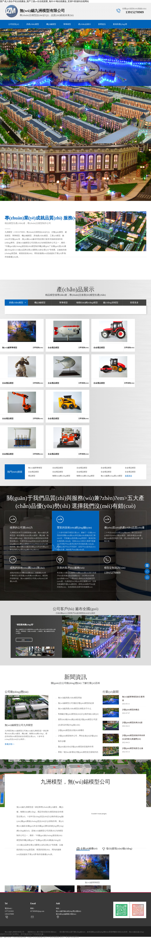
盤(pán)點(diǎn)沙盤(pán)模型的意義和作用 (75, 747)
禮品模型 (31, 476)
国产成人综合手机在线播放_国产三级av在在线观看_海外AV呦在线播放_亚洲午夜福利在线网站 (44, 1)
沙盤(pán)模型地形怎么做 (134, 750)
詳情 (23, 640)
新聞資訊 (102, 24)
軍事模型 (67, 24)
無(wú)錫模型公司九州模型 (19, 725)
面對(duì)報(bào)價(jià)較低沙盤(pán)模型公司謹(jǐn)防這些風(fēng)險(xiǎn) (77, 722)
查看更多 (134, 302)
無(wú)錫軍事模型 (35, 468)
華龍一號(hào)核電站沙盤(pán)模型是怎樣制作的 (78, 752)
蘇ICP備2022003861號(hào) (46, 932)
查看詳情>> (9, 744)
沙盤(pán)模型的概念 (134, 712)
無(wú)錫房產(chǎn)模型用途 (70, 698)
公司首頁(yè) (13, 24)
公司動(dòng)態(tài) (16, 691)
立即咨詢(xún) (38, 347)
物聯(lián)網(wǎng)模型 (87, 302)
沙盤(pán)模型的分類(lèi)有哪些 (71, 730)
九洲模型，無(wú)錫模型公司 (75, 782)
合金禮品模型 (57, 468)
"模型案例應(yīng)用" (25, 625)
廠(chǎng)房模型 (110, 302)
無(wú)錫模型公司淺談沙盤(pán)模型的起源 (76, 703)
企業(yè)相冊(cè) (86, 849)
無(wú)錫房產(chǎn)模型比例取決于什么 (74, 709)
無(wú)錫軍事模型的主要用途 (134, 701)
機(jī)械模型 (51, 24)
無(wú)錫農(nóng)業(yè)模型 (111, 476)
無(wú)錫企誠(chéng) (136, 932)
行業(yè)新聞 (111, 691)
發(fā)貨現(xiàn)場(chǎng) (116, 849)
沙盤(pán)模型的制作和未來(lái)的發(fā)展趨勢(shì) (134, 739)
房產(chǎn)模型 (32, 24)
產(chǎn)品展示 (84, 24)
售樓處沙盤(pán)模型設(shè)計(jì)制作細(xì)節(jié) (78, 714)
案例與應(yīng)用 (120, 24)
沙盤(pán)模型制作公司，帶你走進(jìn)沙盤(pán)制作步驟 (78, 738)
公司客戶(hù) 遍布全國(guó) (75, 610)
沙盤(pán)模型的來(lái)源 (134, 725)
